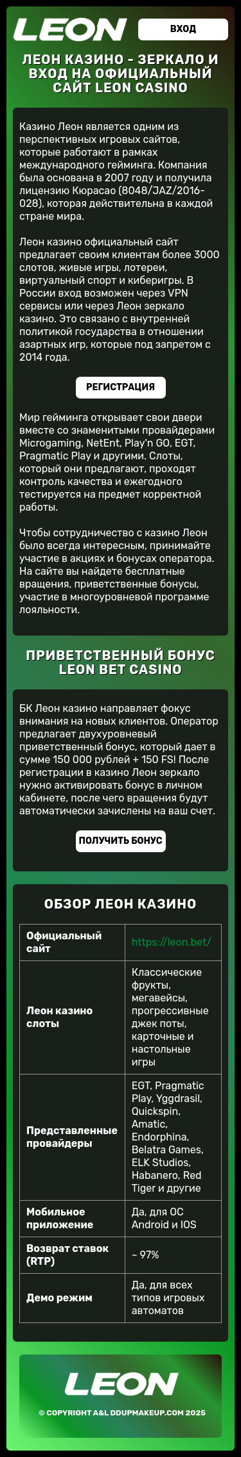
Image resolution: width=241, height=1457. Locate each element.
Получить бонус (121, 841)
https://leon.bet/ (171, 942)
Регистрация (120, 387)
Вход (183, 29)
